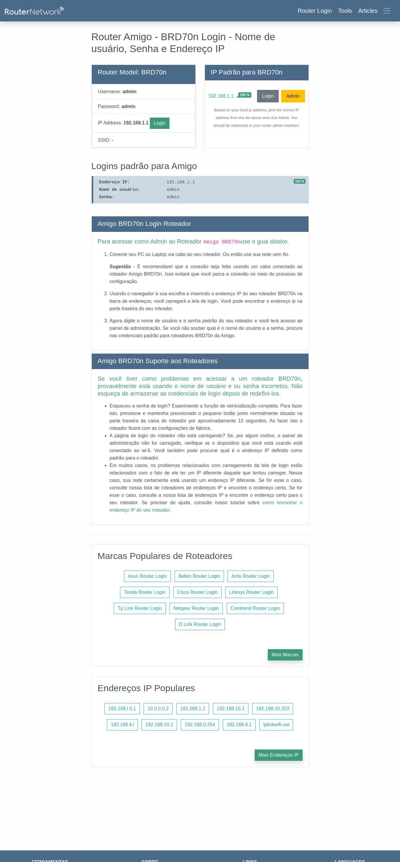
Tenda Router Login (145, 592)
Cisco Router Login (197, 592)
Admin (293, 96)
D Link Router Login (200, 624)
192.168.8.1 (239, 724)
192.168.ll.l (122, 724)
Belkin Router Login (199, 576)
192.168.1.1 (221, 96)
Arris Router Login (250, 576)
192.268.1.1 (193, 708)
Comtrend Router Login (255, 608)
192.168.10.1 (159, 724)
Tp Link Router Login (140, 608)
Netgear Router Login (196, 608)
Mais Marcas (285, 654)
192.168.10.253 (272, 708)
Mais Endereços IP (278, 755)
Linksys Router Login (251, 592)
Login (159, 123)
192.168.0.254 (200, 724)
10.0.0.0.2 (158, 708)
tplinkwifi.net (276, 724)
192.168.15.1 (231, 708)
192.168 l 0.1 (122, 708)
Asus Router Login (147, 576)
